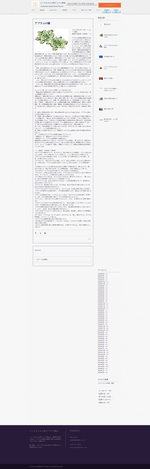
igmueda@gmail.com (78, 447)
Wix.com (60, 466)
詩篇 (112, 383)
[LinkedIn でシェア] (45, 233)
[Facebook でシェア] (36, 233)
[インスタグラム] (109, 5)
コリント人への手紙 (104, 383)
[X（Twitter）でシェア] (40, 233)
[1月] (116, 12)
